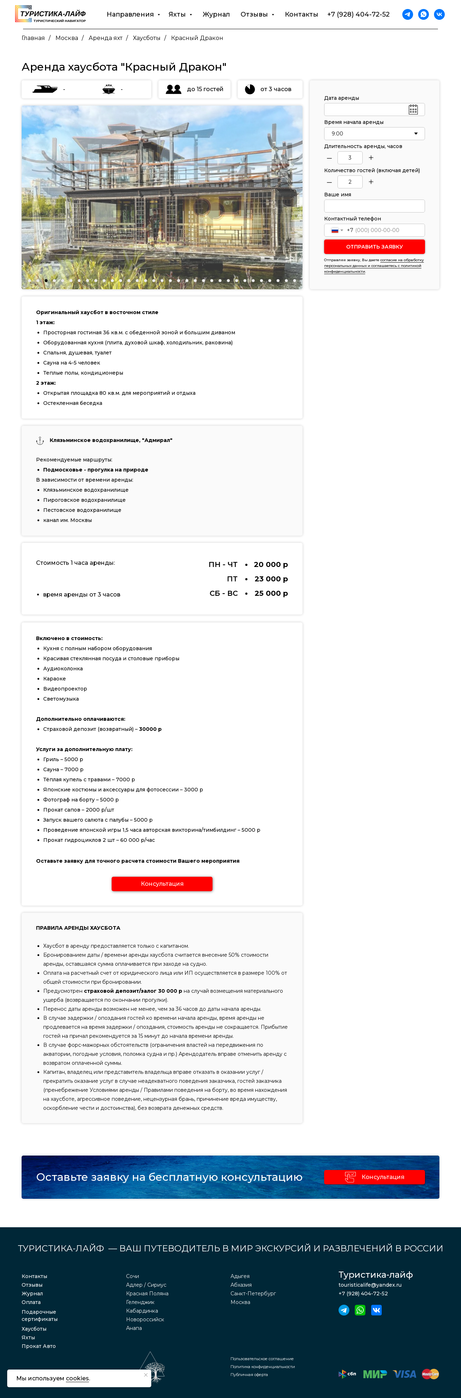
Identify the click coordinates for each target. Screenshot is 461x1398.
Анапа (134, 1328)
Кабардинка (142, 1311)
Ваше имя (337, 194)
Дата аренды (341, 98)
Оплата (31, 1302)
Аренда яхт (105, 38)
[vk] (439, 14)
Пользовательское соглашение (262, 1358)
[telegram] (407, 14)
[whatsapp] (423, 14)
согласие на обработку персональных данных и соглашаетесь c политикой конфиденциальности (374, 266)
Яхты (28, 1337)
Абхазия (241, 1285)
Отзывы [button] (255, 14)
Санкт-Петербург (253, 1293)
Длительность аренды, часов (363, 146)
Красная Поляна (147, 1293)
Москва (66, 38)
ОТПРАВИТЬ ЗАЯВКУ (374, 247)
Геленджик (140, 1302)
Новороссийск (145, 1319)
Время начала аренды (354, 122)
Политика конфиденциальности (262, 1366)
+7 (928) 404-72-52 (358, 14)
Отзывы (32, 1285)
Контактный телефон (352, 218)
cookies (77, 1378)
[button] (162, 884)
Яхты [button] (178, 14)
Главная (33, 38)
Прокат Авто (39, 1346)
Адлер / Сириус (146, 1285)
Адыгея (240, 1276)
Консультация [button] (383, 1177)
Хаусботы (147, 38)
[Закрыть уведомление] (145, 1375)
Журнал (216, 14)
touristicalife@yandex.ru (370, 1285)
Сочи (132, 1276)
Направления (131, 14)
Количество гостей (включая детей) (372, 170)
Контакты (301, 14)
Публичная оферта (249, 1374)
